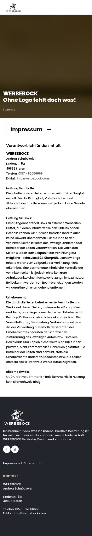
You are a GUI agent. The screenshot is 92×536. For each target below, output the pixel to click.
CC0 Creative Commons (24, 377)
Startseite (9, 109)
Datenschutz (33, 463)
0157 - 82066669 (30, 173)
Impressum (11, 463)
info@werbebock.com (33, 178)
